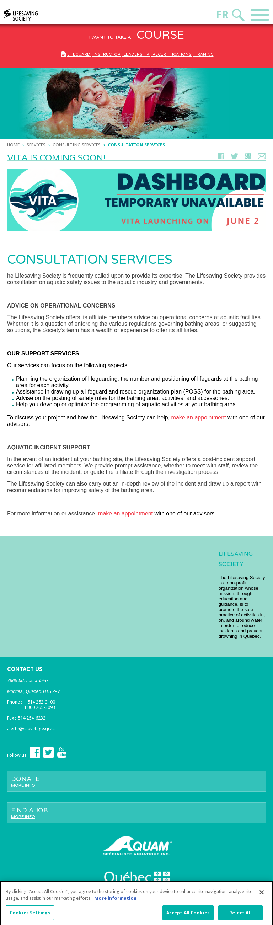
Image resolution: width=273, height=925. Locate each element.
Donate (136, 781)
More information (115, 900)
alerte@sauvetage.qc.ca (31, 728)
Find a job (136, 812)
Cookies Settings (30, 915)
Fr (222, 15)
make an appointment (198, 418)
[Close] (261, 895)
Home (13, 145)
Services (36, 145)
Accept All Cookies (188, 915)
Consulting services (77, 145)
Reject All (240, 915)
